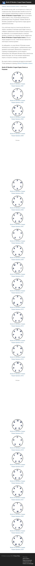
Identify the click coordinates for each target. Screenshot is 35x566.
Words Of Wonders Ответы (13, 6)
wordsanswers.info (27, 562)
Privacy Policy (17, 556)
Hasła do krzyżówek (27, 560)
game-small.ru (26, 558)
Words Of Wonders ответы (24, 63)
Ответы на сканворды (28, 563)
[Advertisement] (17, 158)
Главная (4, 6)
